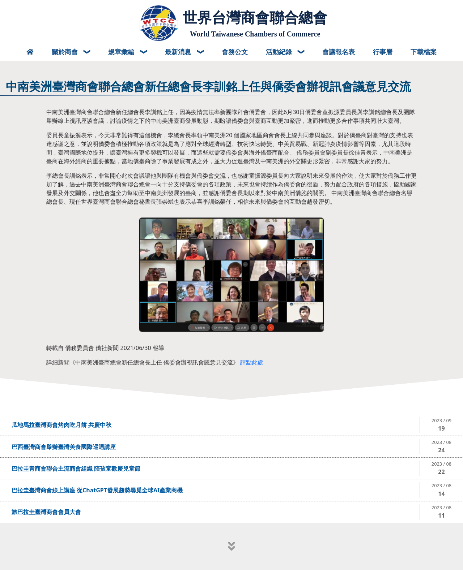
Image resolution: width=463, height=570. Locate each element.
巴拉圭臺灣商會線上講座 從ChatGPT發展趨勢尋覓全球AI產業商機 (97, 490)
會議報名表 (338, 51)
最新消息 (179, 51)
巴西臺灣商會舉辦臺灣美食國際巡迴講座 (64, 447)
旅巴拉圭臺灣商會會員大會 (46, 512)
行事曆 (382, 51)
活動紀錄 (280, 51)
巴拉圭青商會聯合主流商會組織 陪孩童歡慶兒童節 (76, 468)
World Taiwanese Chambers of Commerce (255, 34)
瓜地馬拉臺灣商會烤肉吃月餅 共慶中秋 (61, 425)
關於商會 (66, 51)
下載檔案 (424, 51)
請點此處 (251, 362)
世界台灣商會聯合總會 (255, 18)
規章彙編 (122, 51)
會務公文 (235, 51)
